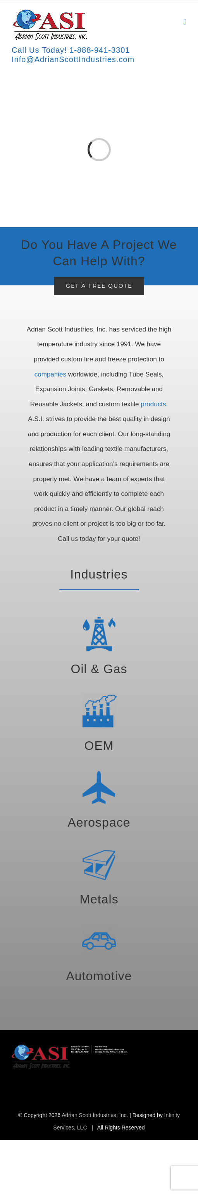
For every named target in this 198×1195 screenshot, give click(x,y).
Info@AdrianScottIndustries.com (73, 59)
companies (50, 374)
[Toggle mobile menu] (184, 22)
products (153, 404)
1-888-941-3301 (99, 50)
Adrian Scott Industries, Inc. (95, 1115)
